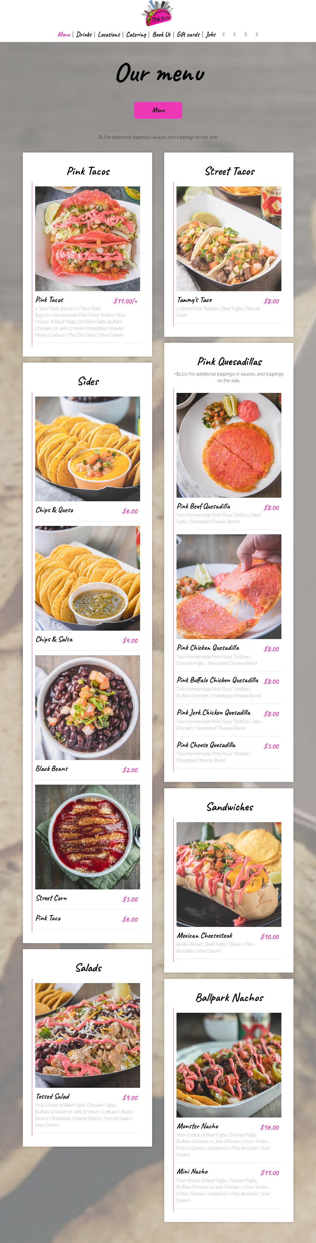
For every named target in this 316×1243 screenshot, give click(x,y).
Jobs (211, 35)
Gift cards (188, 35)
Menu (63, 35)
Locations (109, 35)
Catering (136, 35)
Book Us (161, 35)
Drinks (83, 35)
